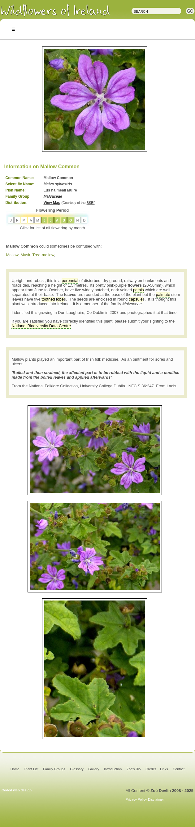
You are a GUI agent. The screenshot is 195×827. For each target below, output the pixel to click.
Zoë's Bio (134, 769)
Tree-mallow (43, 255)
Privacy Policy (136, 799)
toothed (48, 299)
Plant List (31, 769)
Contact (178, 769)
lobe (60, 299)
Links (164, 769)
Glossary (76, 769)
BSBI (90, 203)
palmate (163, 294)
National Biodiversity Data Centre (41, 325)
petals (138, 290)
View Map (52, 202)
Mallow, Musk (18, 255)
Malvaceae (53, 196)
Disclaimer (156, 799)
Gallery (93, 769)
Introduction (113, 769)
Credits (150, 769)
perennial (70, 280)
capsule (136, 299)
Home (15, 769)
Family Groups (54, 769)
